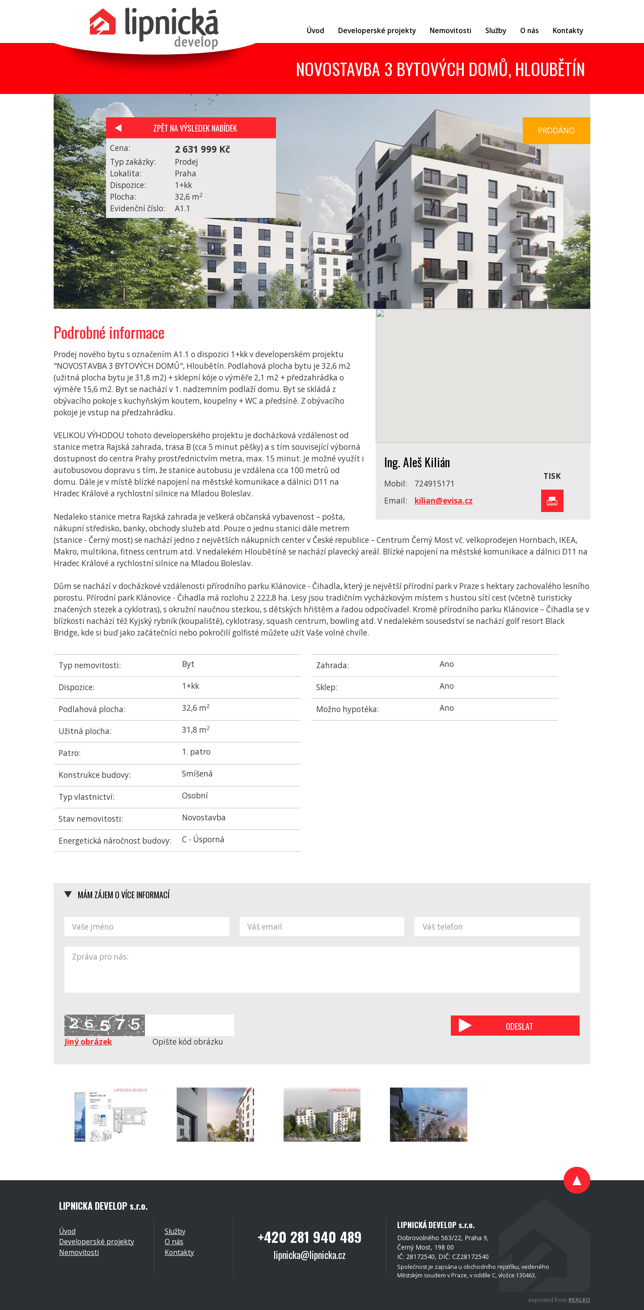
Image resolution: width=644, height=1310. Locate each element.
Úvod (67, 1231)
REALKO (579, 1300)
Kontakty (179, 1252)
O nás (174, 1241)
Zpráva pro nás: (322, 970)
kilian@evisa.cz (444, 500)
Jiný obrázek (88, 1042)
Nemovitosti (79, 1252)
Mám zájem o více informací (123, 894)
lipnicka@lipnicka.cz (310, 1254)
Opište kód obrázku (188, 1042)
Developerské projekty (96, 1241)
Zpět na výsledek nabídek (195, 128)
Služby (175, 1231)
